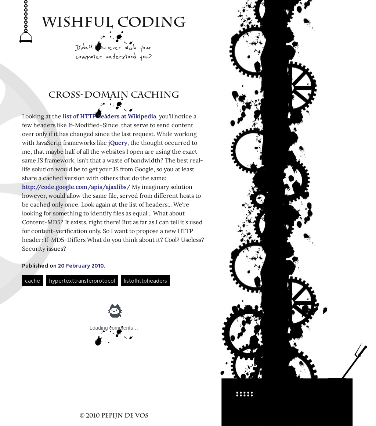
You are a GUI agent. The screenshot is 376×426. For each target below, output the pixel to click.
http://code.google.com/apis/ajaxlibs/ (76, 186)
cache (32, 280)
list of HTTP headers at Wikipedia (109, 116)
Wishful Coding (114, 24)
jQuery (117, 142)
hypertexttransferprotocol (82, 280)
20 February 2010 (81, 265)
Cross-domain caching (114, 96)
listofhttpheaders (145, 280)
